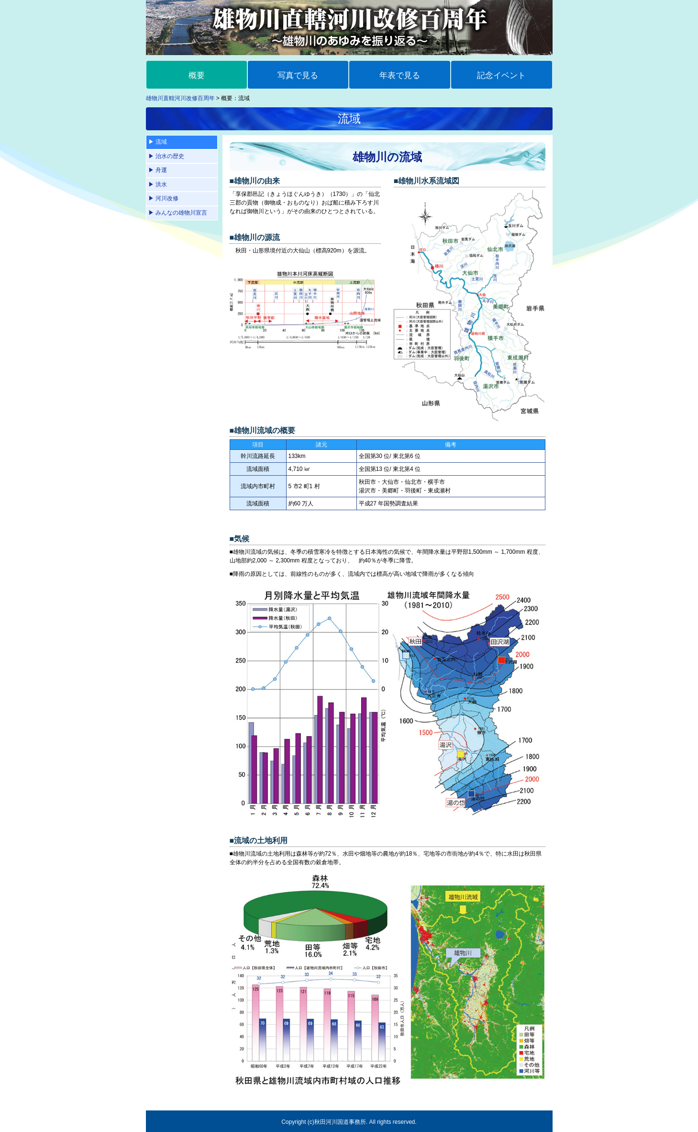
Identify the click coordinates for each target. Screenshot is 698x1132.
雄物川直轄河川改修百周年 (180, 98)
